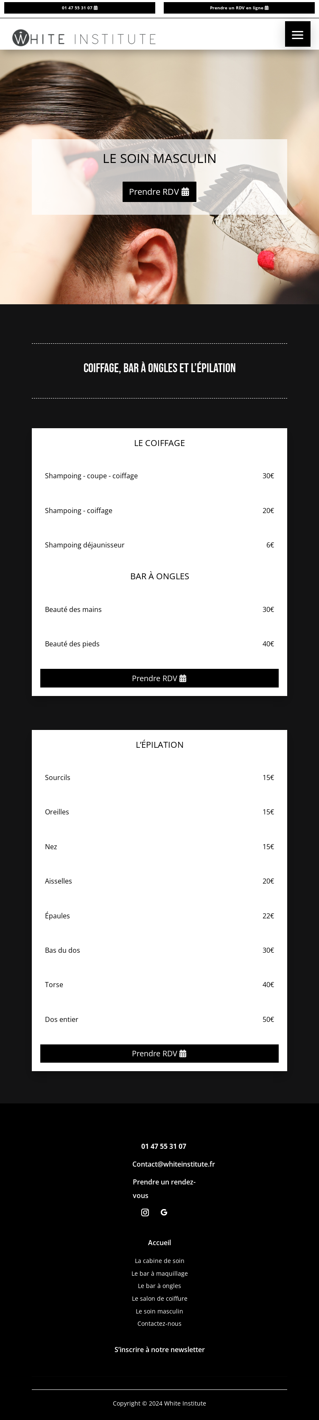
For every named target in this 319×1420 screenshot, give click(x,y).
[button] (298, 34)
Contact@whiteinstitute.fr (173, 1164)
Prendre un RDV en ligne (236, 8)
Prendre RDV (154, 191)
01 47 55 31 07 (77, 8)
